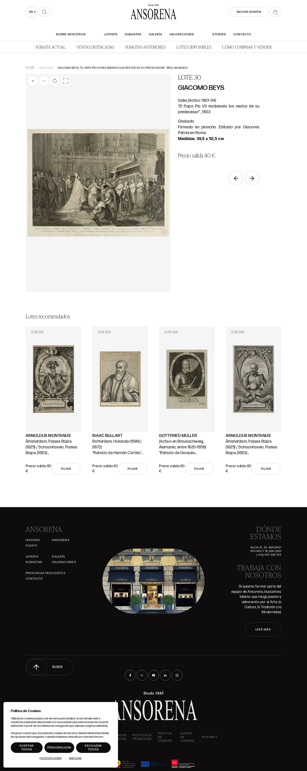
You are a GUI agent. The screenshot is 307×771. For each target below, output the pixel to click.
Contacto (242, 34)
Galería (155, 34)
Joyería (111, 34)
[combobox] (31, 12)
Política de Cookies (51, 758)
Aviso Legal (122, 737)
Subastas (133, 34)
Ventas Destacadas (95, 47)
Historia (33, 540)
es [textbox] (31, 12)
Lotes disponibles (193, 47)
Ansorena (60, 540)
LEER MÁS (263, 629)
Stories (219, 34)
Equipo (31, 545)
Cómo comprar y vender (247, 47)
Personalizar (59, 747)
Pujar (66, 469)
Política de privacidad (142, 737)
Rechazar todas (93, 747)
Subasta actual (51, 47)
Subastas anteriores (145, 47)
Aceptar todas (26, 747)
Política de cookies (165, 737)
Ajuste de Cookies (188, 737)
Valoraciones (182, 34)
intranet (209, 737)
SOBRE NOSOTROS (71, 34)
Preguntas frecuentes (46, 573)
